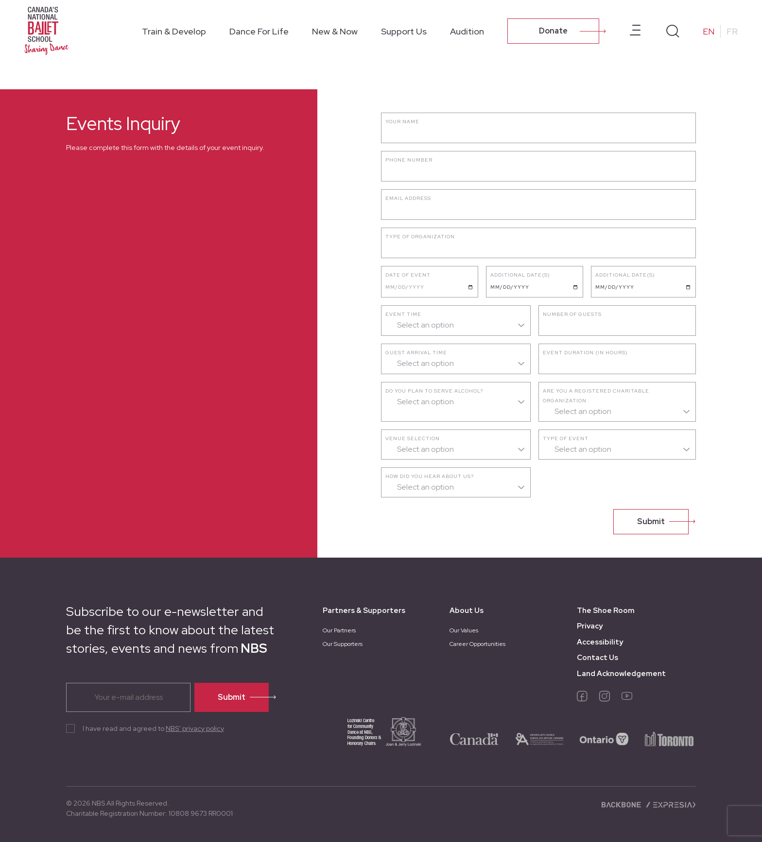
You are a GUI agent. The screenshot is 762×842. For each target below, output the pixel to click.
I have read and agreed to (153, 728)
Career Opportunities (477, 644)
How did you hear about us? (429, 476)
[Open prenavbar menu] (635, 31)
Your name (402, 121)
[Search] (672, 31)
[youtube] (627, 698)
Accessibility (600, 642)
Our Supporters (343, 644)
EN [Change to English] (708, 31)
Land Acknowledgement (621, 673)
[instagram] (604, 698)
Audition (467, 31)
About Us (467, 610)
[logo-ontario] (604, 738)
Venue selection (412, 438)
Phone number (409, 160)
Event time (403, 314)
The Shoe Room (606, 610)
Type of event (566, 438)
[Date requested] (534, 287)
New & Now (335, 31)
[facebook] (582, 698)
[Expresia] (670, 804)
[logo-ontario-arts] (539, 738)
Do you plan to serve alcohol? (434, 391)
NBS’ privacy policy (195, 728)
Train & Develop (174, 31)
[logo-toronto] (669, 738)
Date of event (408, 275)
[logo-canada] (474, 738)
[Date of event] (429, 287)
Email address (408, 198)
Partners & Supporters (364, 610)
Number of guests (572, 314)
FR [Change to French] (732, 31)
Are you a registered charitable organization (596, 396)
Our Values (464, 630)
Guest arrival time (416, 352)
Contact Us (597, 657)
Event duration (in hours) (585, 352)
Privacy (590, 626)
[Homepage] (48, 30)
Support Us (404, 31)
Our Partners (339, 630)
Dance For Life (259, 31)
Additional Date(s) (520, 275)
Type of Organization (420, 236)
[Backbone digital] (622, 804)
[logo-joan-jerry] (373, 738)
